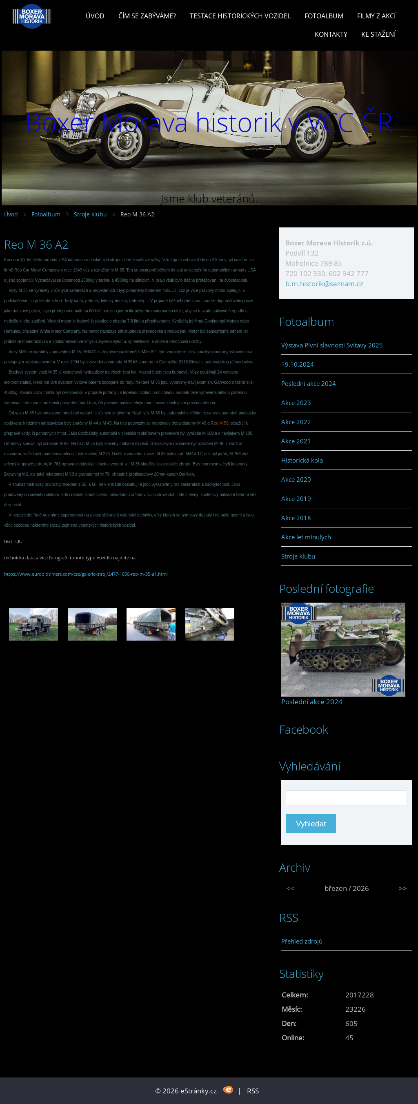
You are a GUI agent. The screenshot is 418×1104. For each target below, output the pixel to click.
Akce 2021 (296, 441)
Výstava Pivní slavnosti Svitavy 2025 (332, 345)
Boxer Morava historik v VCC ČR (209, 122)
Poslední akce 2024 (308, 383)
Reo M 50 (219, 423)
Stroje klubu (90, 214)
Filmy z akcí (376, 15)
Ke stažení (378, 34)
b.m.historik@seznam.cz (324, 283)
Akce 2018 (296, 518)
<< (290, 888)
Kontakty (331, 34)
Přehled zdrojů (301, 941)
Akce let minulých (306, 537)
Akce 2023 (296, 402)
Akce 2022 (296, 422)
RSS (253, 1090)
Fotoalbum (324, 15)
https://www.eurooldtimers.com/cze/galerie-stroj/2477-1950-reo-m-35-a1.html (86, 574)
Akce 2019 (296, 498)
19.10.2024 (297, 364)
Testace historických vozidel (240, 15)
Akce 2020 (296, 479)
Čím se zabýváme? (147, 15)
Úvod (95, 15)
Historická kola (302, 460)
